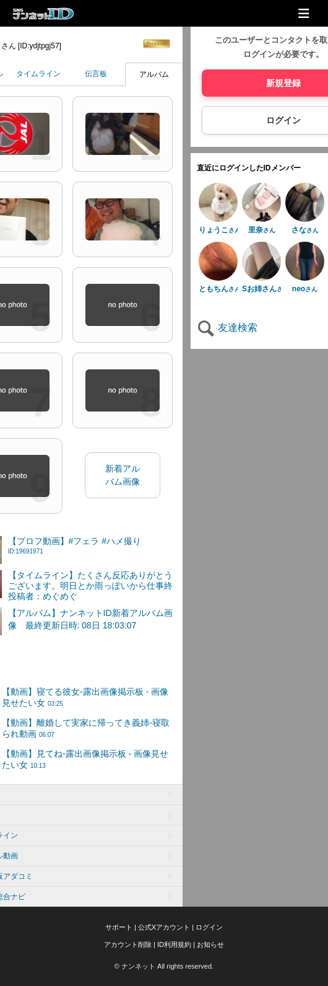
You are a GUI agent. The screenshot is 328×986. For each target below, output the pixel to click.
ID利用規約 (174, 944)
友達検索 (227, 327)
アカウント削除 (128, 944)
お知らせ (210, 944)
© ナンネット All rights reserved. (164, 966)
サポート (118, 927)
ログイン (209, 927)
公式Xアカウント (164, 927)
